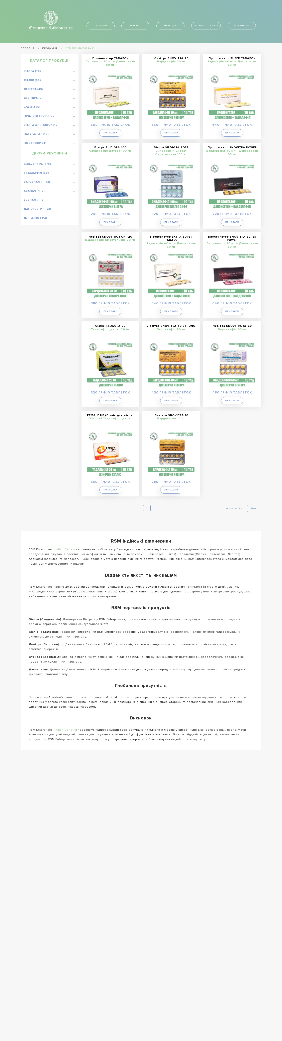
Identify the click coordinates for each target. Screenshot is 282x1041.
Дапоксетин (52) (37, 209)
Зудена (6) (32, 107)
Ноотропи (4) (35, 143)
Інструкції (135, 25)
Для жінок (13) (35, 218)
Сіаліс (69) (32, 80)
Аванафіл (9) (34, 191)
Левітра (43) (33, 89)
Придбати (110, 132)
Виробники (241, 25)
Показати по (232, 508)
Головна (27, 48)
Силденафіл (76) (37, 163)
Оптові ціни (170, 25)
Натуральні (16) (36, 134)
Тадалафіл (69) (36, 173)
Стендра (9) (33, 98)
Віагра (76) (32, 71)
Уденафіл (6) (34, 200)
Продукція (100, 25)
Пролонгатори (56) (39, 116)
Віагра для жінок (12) (41, 125)
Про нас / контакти (206, 25)
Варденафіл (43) (37, 182)
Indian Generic (65, 549)
